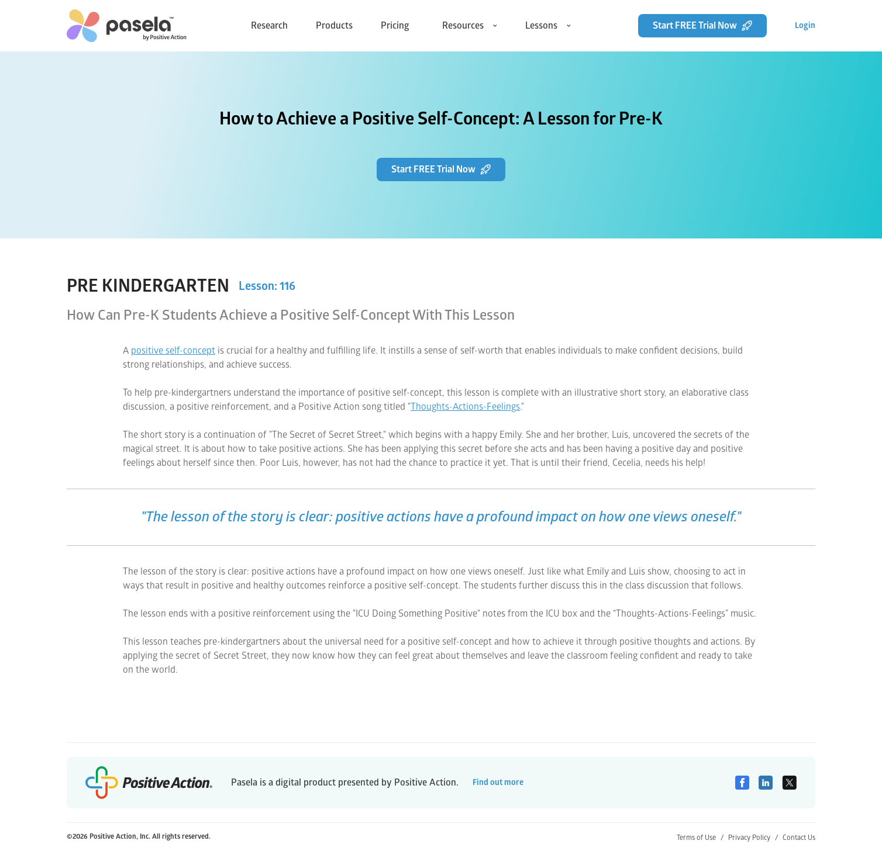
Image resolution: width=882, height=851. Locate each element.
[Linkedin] (766, 783)
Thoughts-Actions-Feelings (465, 407)
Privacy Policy (753, 837)
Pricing (395, 26)
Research (269, 26)
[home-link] (127, 25)
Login (805, 25)
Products (334, 26)
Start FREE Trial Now (702, 26)
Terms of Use (700, 837)
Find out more (498, 782)
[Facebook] (742, 783)
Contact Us (799, 837)
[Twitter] (789, 783)
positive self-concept (173, 351)
